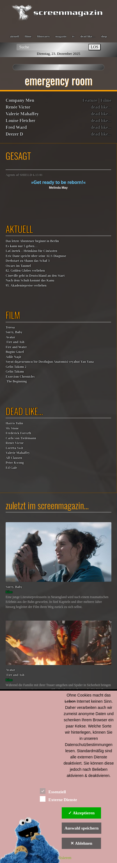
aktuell (14, 36)
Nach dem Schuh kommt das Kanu (30, 280)
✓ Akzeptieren (81, 813)
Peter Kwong (15, 463)
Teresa (10, 327)
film (13, 314)
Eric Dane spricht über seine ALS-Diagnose (36, 256)
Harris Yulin (14, 423)
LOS (94, 47)
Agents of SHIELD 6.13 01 (24, 175)
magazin (60, 36)
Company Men (20, 100)
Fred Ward (16, 127)
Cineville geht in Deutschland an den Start (35, 276)
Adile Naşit (13, 357)
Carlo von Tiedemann (21, 438)
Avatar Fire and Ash (15, 339)
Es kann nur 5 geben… (22, 246)
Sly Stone (12, 428)
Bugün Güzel (15, 352)
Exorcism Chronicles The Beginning (20, 379)
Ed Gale (11, 468)
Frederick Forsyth (18, 433)
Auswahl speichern (81, 828)
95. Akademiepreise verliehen (26, 285)
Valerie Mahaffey (22, 113)
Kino (9, 592)
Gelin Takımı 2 (16, 367)
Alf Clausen (14, 458)
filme (28, 36)
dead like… (87, 36)
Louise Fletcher (20, 120)
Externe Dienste (58, 799)
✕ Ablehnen (81, 843)
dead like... (101, 107)
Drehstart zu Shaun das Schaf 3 (28, 261)
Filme (105, 100)
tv (73, 36)
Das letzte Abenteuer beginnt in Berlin (32, 241)
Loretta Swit (14, 448)
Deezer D (14, 134)
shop (104, 36)
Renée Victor (18, 107)
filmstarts (43, 36)
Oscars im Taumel (18, 266)
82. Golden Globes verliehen (25, 270)
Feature (89, 100)
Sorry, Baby (14, 332)
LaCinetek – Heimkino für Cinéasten (31, 251)
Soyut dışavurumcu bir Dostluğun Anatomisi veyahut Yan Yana (50, 362)
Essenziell (53, 791)
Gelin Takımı (15, 371)
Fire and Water (16, 347)
